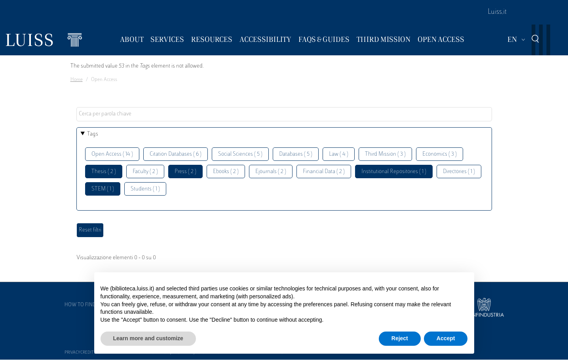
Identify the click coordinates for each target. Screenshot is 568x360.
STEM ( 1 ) (102, 189)
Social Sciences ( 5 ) (240, 154)
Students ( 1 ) (145, 189)
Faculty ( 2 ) (145, 172)
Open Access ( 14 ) (112, 154)
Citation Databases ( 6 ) (175, 154)
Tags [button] (92, 134)
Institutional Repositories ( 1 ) (393, 172)
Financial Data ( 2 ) (324, 172)
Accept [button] (446, 338)
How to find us (84, 305)
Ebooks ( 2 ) (226, 172)
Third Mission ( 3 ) (385, 154)
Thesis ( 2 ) (103, 172)
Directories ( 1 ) (459, 172)
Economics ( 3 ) (439, 154)
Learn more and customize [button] (148, 338)
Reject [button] (399, 338)
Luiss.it (497, 12)
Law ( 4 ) (338, 154)
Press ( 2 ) (185, 172)
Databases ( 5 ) (295, 154)
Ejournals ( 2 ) (270, 172)
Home (76, 79)
